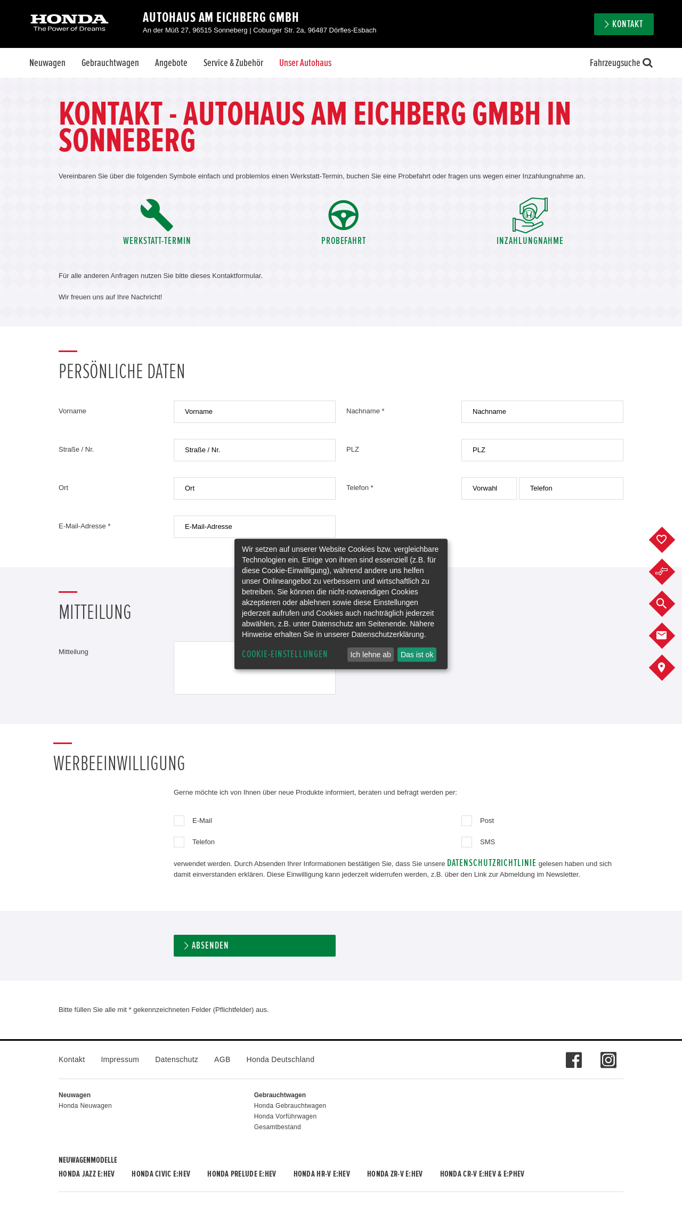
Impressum (120, 1059)
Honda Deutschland (281, 1059)
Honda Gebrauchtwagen (290, 1105)
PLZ (352, 449)
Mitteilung (73, 652)
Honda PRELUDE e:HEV (241, 1174)
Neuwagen (47, 63)
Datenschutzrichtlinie (492, 863)
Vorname (72, 411)
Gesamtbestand (277, 1127)
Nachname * (365, 411)
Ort (63, 488)
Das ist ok (417, 654)
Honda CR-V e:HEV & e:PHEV (482, 1174)
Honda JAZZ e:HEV (87, 1174)
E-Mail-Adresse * (85, 526)
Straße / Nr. (76, 449)
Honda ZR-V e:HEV (395, 1174)
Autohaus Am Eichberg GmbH (221, 18)
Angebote (171, 63)
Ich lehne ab (370, 654)
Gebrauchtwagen (110, 63)
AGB (222, 1059)
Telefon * (360, 488)
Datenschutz (176, 1059)
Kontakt (627, 24)
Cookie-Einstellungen (285, 654)
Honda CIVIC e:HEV (161, 1174)
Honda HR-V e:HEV (322, 1174)
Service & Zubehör (233, 63)
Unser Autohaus (305, 63)
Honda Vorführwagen (285, 1116)
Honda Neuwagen (85, 1105)
